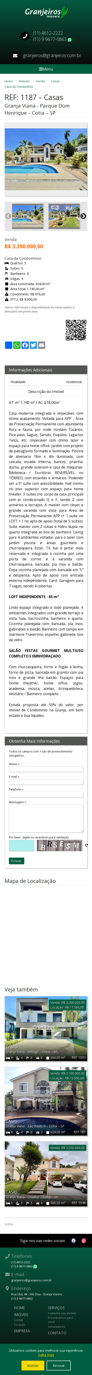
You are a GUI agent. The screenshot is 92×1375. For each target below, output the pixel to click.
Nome (14, 764)
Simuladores (56, 1327)
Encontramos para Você (60, 1320)
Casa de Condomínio (19, 87)
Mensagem (17, 802)
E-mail (14, 777)
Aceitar (33, 1365)
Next (83, 159)
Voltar (9, 1224)
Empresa (22, 1330)
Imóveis (24, 81)
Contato (57, 1332)
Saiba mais (46, 1355)
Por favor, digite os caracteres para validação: (39, 837)
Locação (19, 1324)
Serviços (56, 1307)
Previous (8, 159)
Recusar (59, 1365)
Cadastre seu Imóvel (62, 1313)
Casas (55, 81)
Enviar (16, 860)
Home (9, 81)
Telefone (16, 789)
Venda (41, 81)
